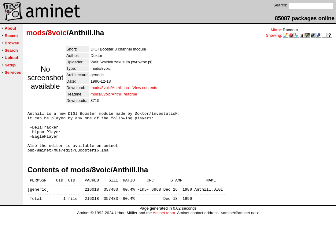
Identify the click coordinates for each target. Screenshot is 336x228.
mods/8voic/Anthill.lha (109, 87)
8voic (57, 32)
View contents (144, 87)
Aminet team (164, 225)
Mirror (276, 30)
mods (36, 32)
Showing (273, 35)
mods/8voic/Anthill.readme (113, 94)
